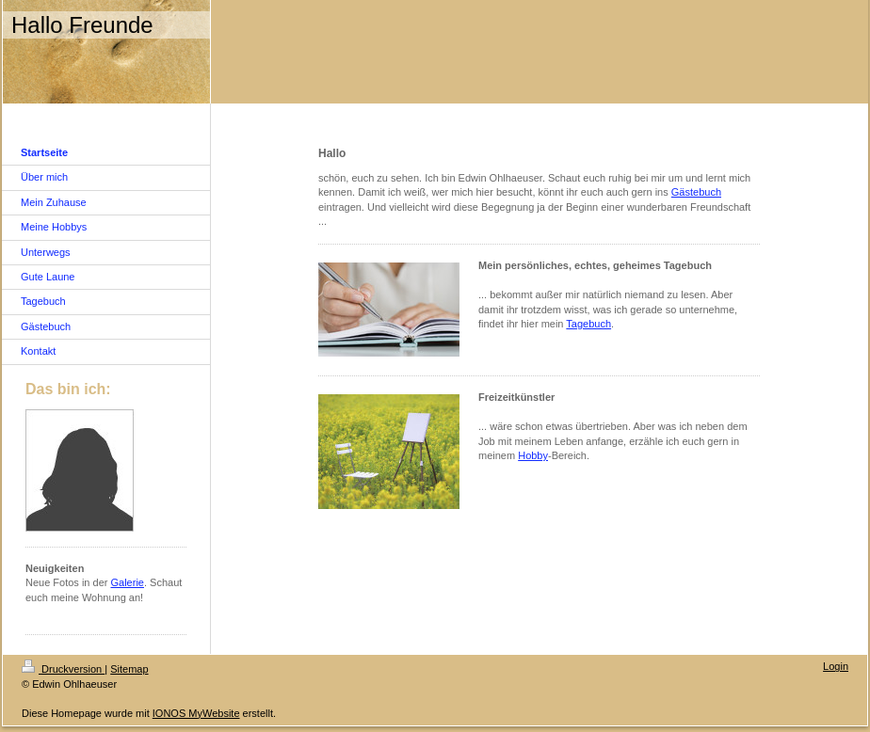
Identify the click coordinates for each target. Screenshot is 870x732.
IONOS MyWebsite (196, 713)
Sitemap (129, 669)
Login (835, 666)
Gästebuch (696, 192)
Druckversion (63, 669)
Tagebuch (588, 323)
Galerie (127, 582)
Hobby (533, 455)
